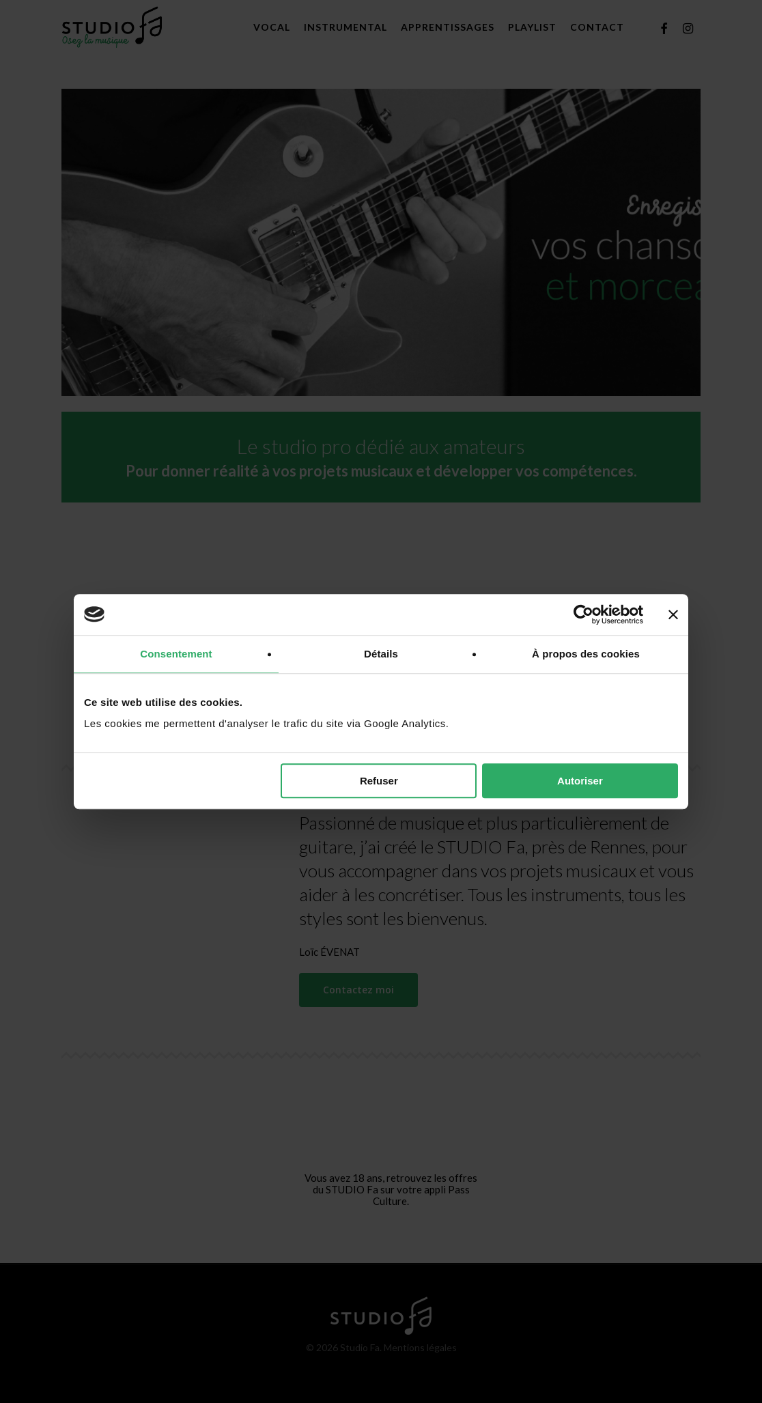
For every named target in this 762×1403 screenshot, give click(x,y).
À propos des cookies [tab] (586, 654)
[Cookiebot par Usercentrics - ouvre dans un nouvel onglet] (583, 614)
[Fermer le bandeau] (673, 614)
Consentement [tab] (176, 654)
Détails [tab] (381, 654)
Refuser (379, 780)
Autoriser (580, 780)
